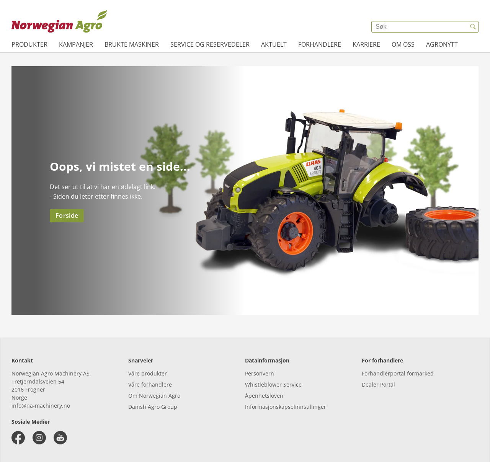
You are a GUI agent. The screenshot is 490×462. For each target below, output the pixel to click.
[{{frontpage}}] (59, 21)
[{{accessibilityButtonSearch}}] (473, 27)
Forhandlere (319, 44)
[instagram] (39, 437)
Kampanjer (76, 44)
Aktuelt (274, 44)
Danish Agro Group (152, 406)
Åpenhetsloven (264, 395)
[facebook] (18, 437)
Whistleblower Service (273, 384)
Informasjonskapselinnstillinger (285, 406)
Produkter (29, 44)
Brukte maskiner (132, 44)
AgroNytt (442, 44)
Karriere (366, 44)
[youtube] (60, 437)
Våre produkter (147, 373)
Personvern (259, 373)
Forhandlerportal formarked (398, 373)
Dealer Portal (378, 384)
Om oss (403, 44)
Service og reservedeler (210, 44)
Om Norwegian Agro (154, 395)
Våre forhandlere (150, 384)
